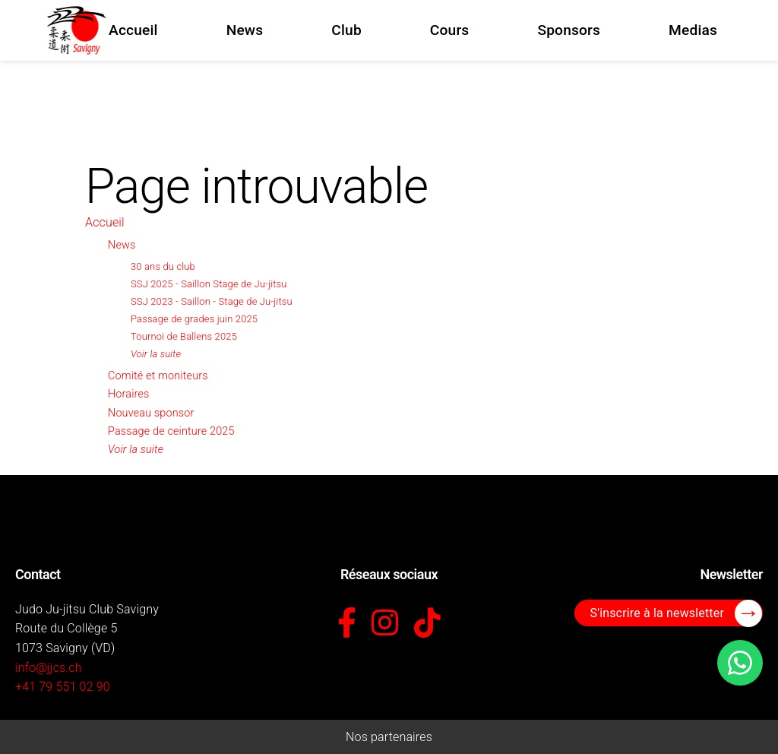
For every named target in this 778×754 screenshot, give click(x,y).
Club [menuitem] (346, 30)
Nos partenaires (389, 737)
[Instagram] (385, 624)
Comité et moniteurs (158, 375)
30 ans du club (163, 266)
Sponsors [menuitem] (568, 30)
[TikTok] (427, 624)
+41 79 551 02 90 (62, 687)
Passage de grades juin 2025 (194, 319)
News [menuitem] (245, 30)
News (121, 245)
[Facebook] (346, 624)
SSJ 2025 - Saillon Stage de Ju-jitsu (209, 284)
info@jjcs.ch (48, 668)
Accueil (105, 222)
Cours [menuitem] (450, 30)
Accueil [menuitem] (133, 30)
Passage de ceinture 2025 (171, 431)
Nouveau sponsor (151, 413)
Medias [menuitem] (693, 30)
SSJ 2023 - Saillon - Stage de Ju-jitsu (212, 301)
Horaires (128, 394)
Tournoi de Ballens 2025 (184, 336)
